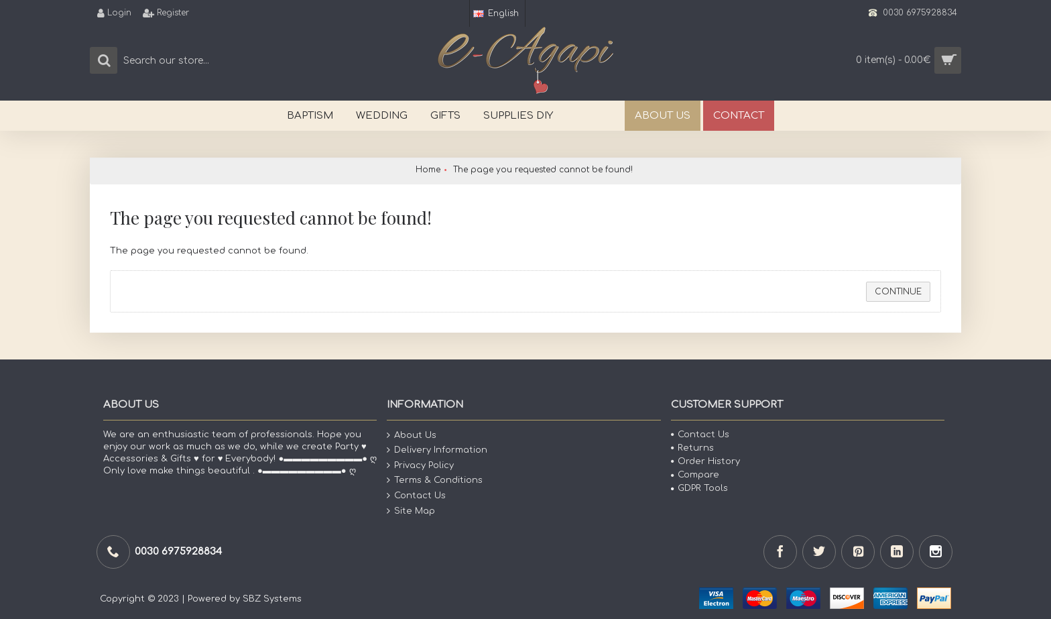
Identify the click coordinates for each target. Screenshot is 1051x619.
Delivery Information (437, 450)
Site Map (411, 511)
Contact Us (416, 496)
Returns (692, 448)
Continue (898, 291)
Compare (695, 475)
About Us (411, 435)
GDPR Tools (699, 488)
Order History (705, 461)
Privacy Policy (420, 466)
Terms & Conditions (435, 480)
